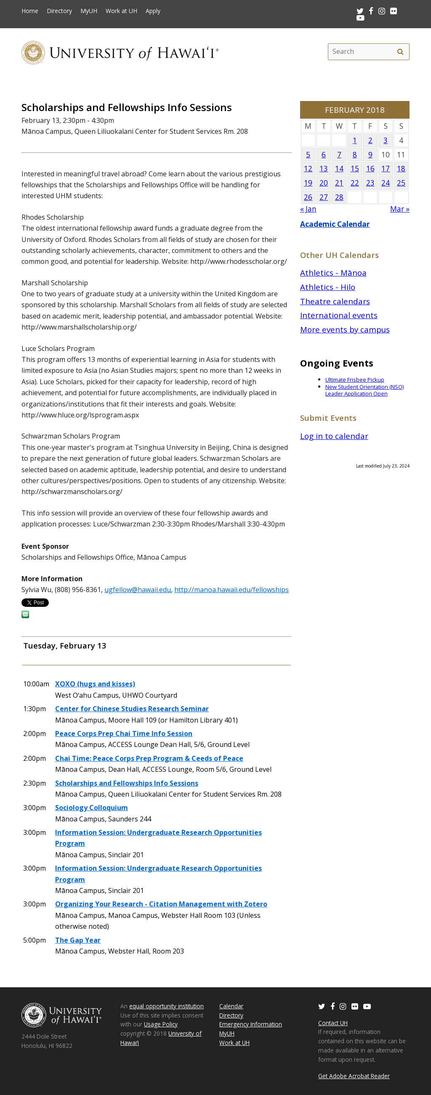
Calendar (231, 1006)
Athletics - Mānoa (333, 272)
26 (308, 197)
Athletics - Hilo (327, 287)
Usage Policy (161, 1024)
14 (339, 168)
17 (385, 168)
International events (339, 315)
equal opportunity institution (166, 1006)
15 (355, 168)
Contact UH (333, 1023)
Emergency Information (250, 1024)
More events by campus (345, 329)
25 (401, 183)
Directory (59, 11)
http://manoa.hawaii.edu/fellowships (231, 589)
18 (401, 168)
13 (323, 168)
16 (370, 168)
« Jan (308, 209)
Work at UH (121, 11)
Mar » (400, 209)
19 (308, 183)
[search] (400, 52)
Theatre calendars (335, 301)
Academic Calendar (335, 224)
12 (308, 168)
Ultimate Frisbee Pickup (354, 379)
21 (339, 183)
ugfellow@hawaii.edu (137, 589)
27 (323, 197)
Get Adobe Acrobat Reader (354, 1076)
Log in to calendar (334, 436)
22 (355, 183)
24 (385, 183)
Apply (153, 11)
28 (339, 197)
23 (370, 183)
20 (323, 183)
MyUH (88, 11)
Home (29, 11)
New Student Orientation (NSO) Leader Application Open (364, 390)
